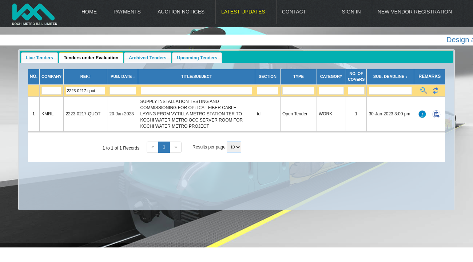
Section (268, 76)
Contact (294, 12)
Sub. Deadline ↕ (390, 76)
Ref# (85, 76)
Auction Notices (181, 12)
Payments (127, 12)
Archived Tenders (147, 57)
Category (331, 76)
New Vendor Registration (415, 12)
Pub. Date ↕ (123, 76)
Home (89, 12)
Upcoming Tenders (197, 57)
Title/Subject (196, 76)
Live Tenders (39, 57)
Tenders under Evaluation (91, 57)
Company (51, 76)
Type (298, 76)
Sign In (351, 12)
